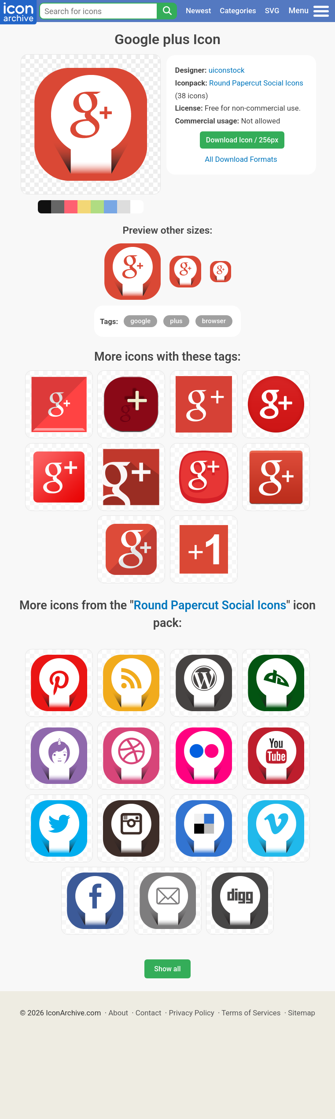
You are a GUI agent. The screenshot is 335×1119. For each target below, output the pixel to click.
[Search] (167, 11)
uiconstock (227, 70)
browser (214, 321)
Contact (149, 1012)
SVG (272, 10)
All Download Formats (241, 159)
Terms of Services (250, 1012)
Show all (167, 969)
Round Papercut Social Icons (256, 82)
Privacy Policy (191, 1012)
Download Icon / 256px (242, 140)
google (140, 321)
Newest (198, 10)
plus (176, 321)
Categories (238, 10)
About (118, 1012)
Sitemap (301, 1012)
